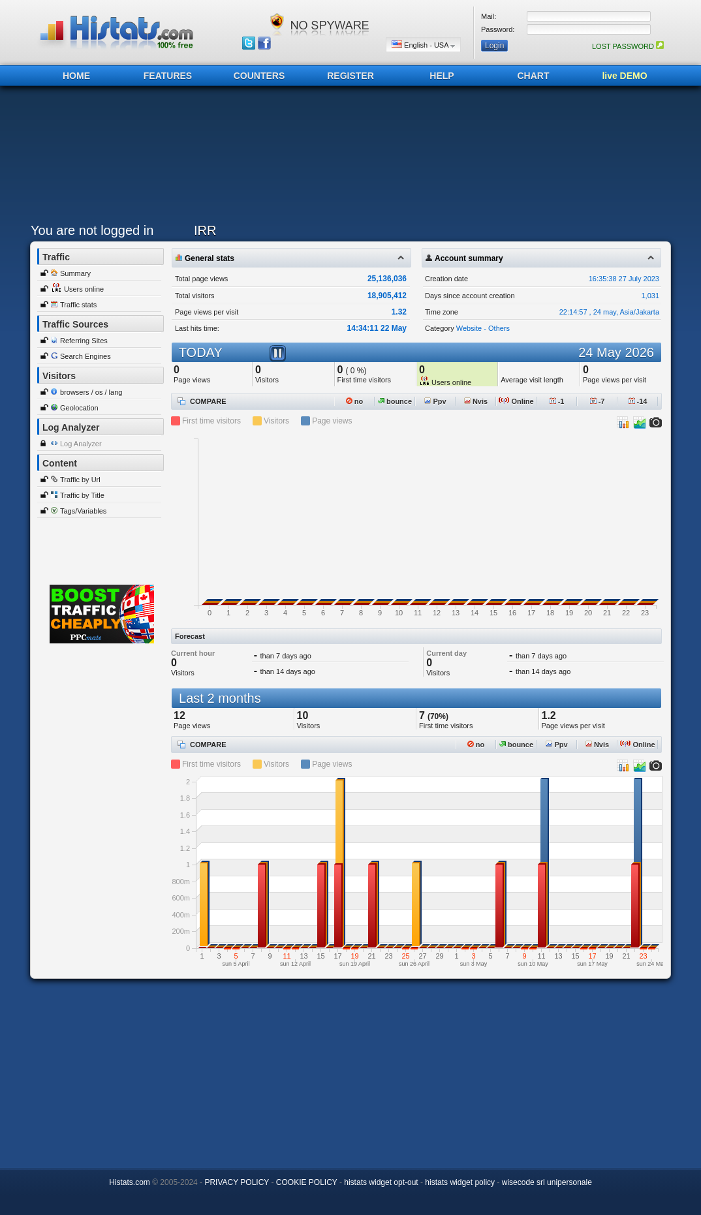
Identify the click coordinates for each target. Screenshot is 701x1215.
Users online (84, 289)
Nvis (476, 401)
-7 (597, 401)
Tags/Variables (83, 511)
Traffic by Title (82, 495)
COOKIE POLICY (306, 1182)
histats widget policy (460, 1182)
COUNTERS (259, 75)
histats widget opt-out (381, 1182)
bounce (395, 401)
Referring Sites (84, 341)
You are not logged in (92, 230)
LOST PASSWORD (628, 46)
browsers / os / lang (91, 392)
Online (516, 401)
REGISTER (350, 75)
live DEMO (624, 75)
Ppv (435, 401)
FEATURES (168, 75)
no (355, 401)
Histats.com (129, 1182)
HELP (441, 75)
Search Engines (85, 356)
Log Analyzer (81, 444)
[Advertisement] (347, 158)
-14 (638, 401)
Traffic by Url (80, 480)
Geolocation (79, 408)
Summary (75, 273)
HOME (76, 75)
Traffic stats (78, 305)
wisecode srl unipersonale (547, 1182)
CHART (534, 75)
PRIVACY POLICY (236, 1182)
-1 (557, 401)
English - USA (423, 44)
